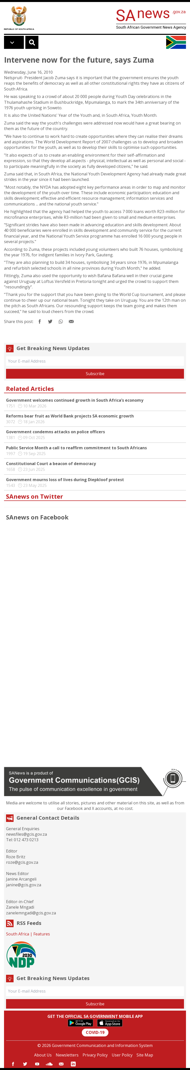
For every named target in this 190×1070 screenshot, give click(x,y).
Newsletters (67, 1055)
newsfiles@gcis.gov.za (26, 834)
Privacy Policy (95, 1055)
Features (41, 934)
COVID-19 (95, 1032)
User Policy (122, 1055)
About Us (43, 1055)
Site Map (145, 1055)
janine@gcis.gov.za (23, 885)
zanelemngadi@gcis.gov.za (31, 913)
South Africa (17, 934)
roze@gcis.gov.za (22, 862)
